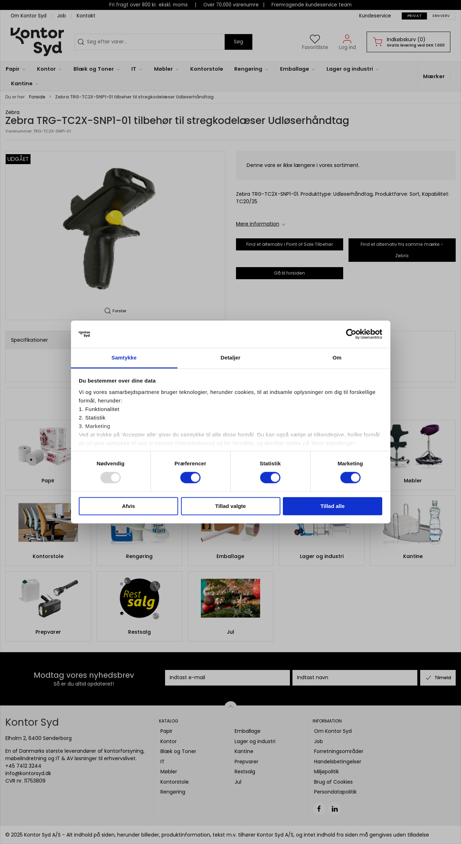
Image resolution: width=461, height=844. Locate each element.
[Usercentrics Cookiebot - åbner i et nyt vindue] (351, 334)
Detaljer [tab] (231, 358)
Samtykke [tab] (124, 358)
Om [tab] (337, 358)
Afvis (128, 506)
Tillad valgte (230, 506)
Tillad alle (332, 506)
